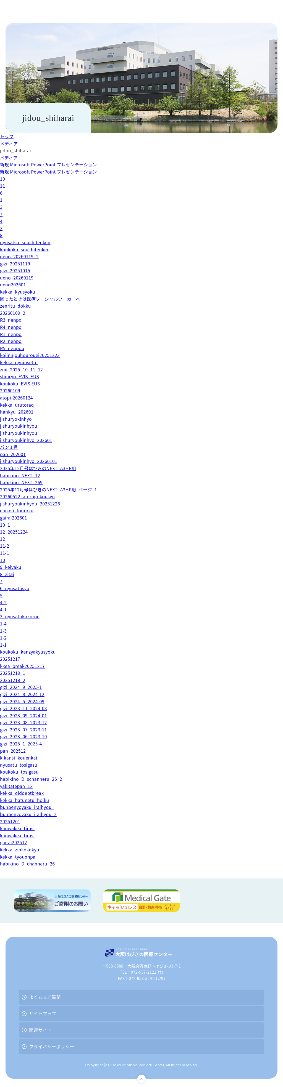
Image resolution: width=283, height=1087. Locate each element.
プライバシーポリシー (51, 1046)
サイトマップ (42, 1013)
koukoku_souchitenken (25, 249)
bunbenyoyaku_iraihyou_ (27, 807)
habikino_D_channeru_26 (28, 863)
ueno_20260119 (17, 277)
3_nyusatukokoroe (20, 616)
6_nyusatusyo (15, 588)
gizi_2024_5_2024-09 (22, 701)
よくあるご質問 (45, 997)
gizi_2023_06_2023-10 (24, 736)
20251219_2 (13, 680)
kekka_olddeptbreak (22, 793)
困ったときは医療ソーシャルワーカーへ (41, 298)
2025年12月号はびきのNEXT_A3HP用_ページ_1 (49, 489)
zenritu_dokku (15, 305)
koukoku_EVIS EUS (20, 383)
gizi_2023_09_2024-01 (24, 715)
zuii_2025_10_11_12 (22, 369)
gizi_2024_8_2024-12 (22, 694)
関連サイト (40, 1030)
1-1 (3, 644)
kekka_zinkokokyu (20, 849)
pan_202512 (13, 750)
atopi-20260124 (16, 397)
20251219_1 (13, 673)
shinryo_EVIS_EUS (20, 376)
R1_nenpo (11, 334)
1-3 (3, 630)
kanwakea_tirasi (17, 828)
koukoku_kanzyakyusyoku (28, 651)
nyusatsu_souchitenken (25, 242)
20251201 (10, 821)
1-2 (3, 637)
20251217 (10, 659)
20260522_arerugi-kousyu (28, 496)
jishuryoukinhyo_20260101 (29, 461)
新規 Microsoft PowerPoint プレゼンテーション (49, 164)
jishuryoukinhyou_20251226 (30, 503)
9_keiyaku (11, 567)
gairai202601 (13, 517)
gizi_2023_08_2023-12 (24, 722)
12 (2, 538)
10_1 (5, 524)
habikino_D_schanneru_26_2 (31, 779)
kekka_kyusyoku (18, 291)
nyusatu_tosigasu (19, 764)
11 (2, 185)
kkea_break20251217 (22, 666)
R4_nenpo (11, 327)
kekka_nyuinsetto (19, 362)
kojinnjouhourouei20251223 (30, 355)
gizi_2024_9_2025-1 (21, 687)
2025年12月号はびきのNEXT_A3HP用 (38, 468)
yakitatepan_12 (16, 786)
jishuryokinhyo (16, 418)
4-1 (3, 609)
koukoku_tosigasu (19, 771)
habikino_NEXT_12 (20, 475)
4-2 (3, 602)
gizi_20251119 (15, 263)
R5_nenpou (12, 348)
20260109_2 (13, 313)
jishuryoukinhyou (19, 425)
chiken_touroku (17, 510)
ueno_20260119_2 (19, 256)
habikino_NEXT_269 (21, 482)
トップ (7, 136)
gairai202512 (13, 842)
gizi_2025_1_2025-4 (21, 743)
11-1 (4, 553)
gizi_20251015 (15, 270)
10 (2, 178)
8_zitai (7, 574)
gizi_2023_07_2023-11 (24, 729)
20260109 (10, 390)
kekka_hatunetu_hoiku (25, 800)
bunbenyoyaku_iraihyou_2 (28, 814)
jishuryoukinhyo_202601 (26, 440)
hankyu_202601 (17, 411)
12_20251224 (14, 531)
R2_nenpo (11, 341)
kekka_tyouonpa (18, 856)
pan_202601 (13, 454)
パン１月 (9, 447)
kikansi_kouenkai (19, 757)
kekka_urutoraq (17, 404)
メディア (9, 143)
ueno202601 (13, 284)
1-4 (3, 623)
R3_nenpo (11, 319)
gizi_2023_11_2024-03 (24, 708)
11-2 (4, 545)
